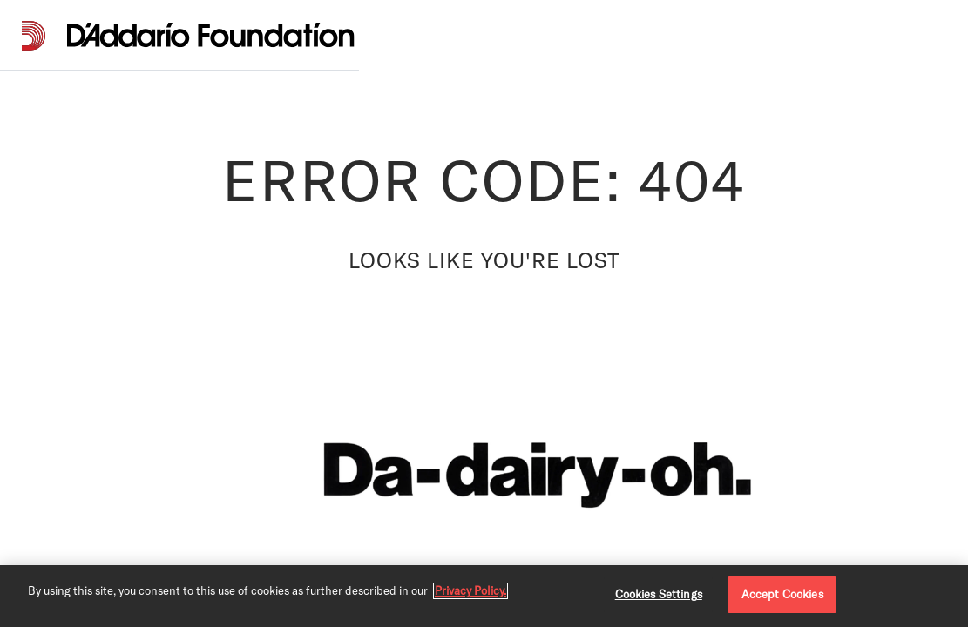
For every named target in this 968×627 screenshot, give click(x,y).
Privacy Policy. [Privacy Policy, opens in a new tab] (470, 590)
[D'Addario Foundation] (211, 35)
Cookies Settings (658, 594)
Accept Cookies (782, 594)
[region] (484, 596)
